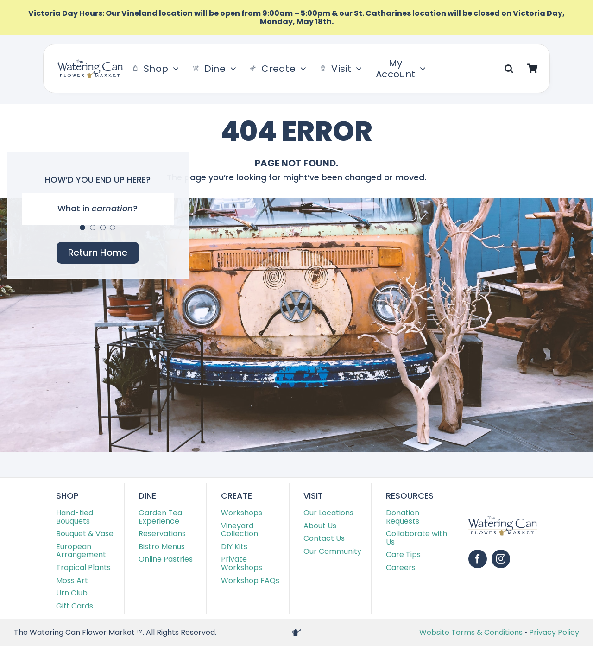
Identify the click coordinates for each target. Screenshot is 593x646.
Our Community (332, 551)
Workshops (241, 512)
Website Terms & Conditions (471, 632)
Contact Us (324, 538)
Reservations (162, 533)
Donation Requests (402, 516)
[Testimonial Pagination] (82, 227)
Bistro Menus (162, 546)
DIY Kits (234, 546)
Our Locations (328, 512)
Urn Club (72, 593)
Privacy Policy (554, 632)
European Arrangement (81, 550)
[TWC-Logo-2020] (90, 63)
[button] (509, 68)
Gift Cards (74, 606)
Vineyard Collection (239, 529)
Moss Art (72, 580)
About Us (319, 525)
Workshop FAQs (250, 580)
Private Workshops (241, 563)
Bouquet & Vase (85, 533)
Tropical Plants (83, 567)
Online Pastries (166, 559)
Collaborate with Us (416, 537)
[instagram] (501, 559)
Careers (401, 567)
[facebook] (477, 559)
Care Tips (403, 554)
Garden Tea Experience (160, 516)
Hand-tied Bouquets (74, 516)
